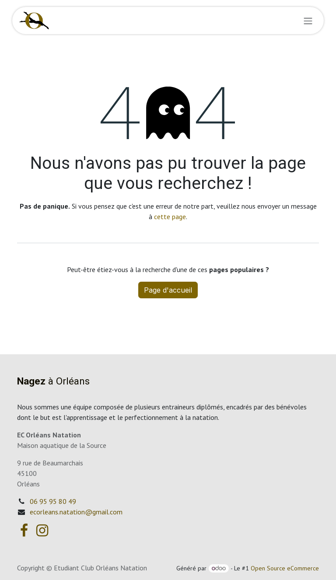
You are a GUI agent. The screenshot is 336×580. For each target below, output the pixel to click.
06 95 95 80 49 (53, 501)
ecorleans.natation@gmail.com (76, 511)
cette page (170, 216)
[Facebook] (24, 530)
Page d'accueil (168, 290)
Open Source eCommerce (285, 568)
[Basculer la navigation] (308, 20)
